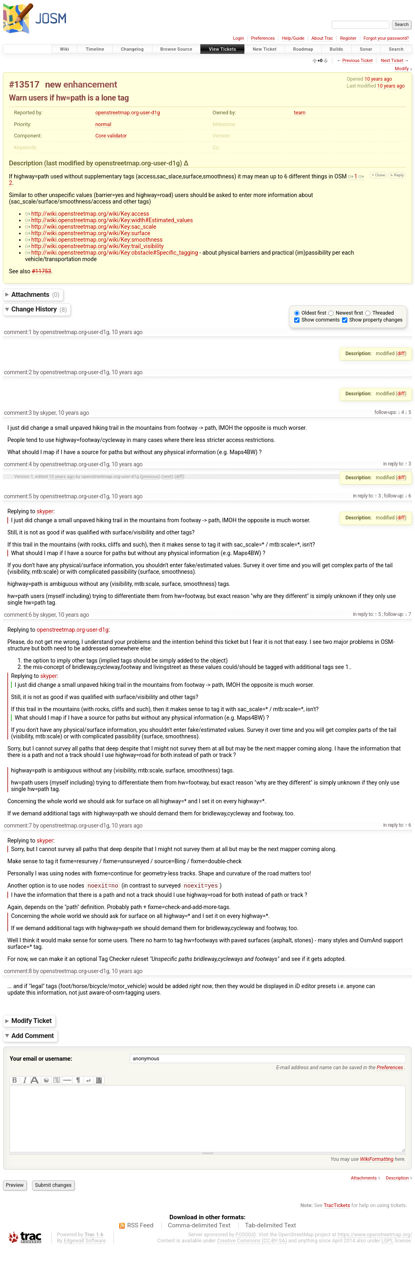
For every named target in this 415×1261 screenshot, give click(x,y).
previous (149, 476)
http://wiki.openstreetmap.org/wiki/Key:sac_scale (90, 226)
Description (397, 1191)
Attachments (35, 294)
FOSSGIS (245, 1247)
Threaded (383, 313)
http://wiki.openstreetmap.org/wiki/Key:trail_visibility (94, 246)
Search (396, 49)
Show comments (321, 320)
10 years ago (378, 79)
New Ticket (265, 49)
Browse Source (176, 49)
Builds (336, 49)
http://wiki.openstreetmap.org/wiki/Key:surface (87, 233)
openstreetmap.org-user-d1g (127, 112)
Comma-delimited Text (199, 1238)
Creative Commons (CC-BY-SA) (252, 1253)
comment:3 (18, 413)
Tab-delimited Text (270, 1238)
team (300, 112)
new (53, 84)
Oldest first (314, 313)
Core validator (111, 136)
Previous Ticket (357, 60)
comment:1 (18, 332)
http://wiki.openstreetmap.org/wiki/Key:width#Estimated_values (109, 220)
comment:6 (18, 614)
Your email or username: (41, 1059)
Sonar (366, 49)
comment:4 (18, 464)
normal (103, 124)
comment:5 (18, 496)
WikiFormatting (377, 1172)
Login (238, 38)
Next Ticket (392, 60)
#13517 (24, 84)
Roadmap (303, 49)
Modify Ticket (31, 1021)
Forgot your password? (386, 38)
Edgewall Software (85, 1253)
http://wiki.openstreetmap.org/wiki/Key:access (87, 213)
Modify (402, 68)
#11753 (41, 271)
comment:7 (18, 825)
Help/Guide (293, 38)
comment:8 (18, 972)
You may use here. (368, 1172)
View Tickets (222, 49)
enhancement (90, 84)
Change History (39, 309)
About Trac (322, 38)
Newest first (349, 313)
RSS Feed (140, 1238)
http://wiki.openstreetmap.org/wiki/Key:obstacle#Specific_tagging (111, 252)
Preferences (263, 38)
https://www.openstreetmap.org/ (375, 1247)
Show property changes (376, 320)
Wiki (64, 49)
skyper (45, 511)
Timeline (95, 49)
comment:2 (18, 372)
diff (401, 353)
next (167, 476)
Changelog (132, 49)
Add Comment (32, 1036)
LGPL (387, 1253)
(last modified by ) (114, 163)
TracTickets (337, 1218)
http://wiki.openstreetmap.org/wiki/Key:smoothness (94, 239)
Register (348, 38)
